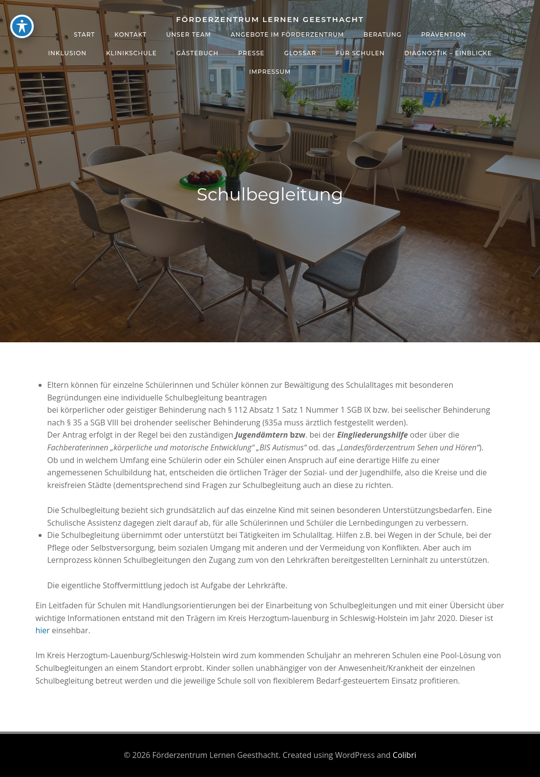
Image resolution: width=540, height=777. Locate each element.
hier (43, 630)
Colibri (404, 755)
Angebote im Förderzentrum (287, 34)
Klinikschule (131, 53)
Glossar (300, 53)
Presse (251, 53)
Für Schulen (360, 53)
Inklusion (67, 53)
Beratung (383, 34)
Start (84, 34)
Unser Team (188, 34)
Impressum (270, 71)
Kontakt (130, 34)
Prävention (443, 34)
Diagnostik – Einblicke (448, 53)
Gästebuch (197, 53)
